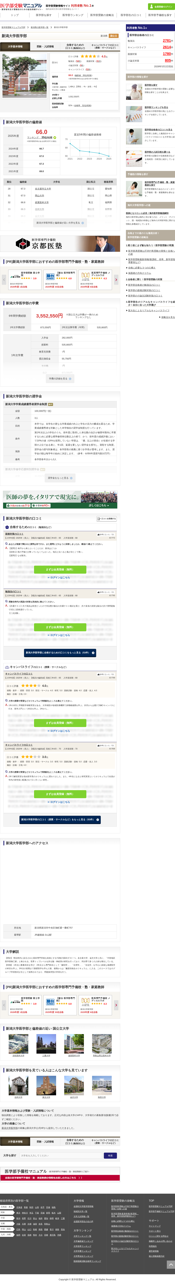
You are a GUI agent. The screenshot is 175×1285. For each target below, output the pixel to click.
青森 (26, 1207)
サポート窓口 (155, 1231)
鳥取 (41, 1229)
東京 (18, 1213)
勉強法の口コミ (13, 591)
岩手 (42, 1207)
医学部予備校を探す (160, 15)
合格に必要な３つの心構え (142, 267)
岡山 (24, 1229)
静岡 (52, 1218)
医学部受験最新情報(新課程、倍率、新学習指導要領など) (125, 1215)
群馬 (48, 1213)
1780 (167, 54)
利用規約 (153, 1246)
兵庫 (24, 1224)
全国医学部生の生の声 (83, 1221)
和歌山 (47, 1224)
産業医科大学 (42, 202)
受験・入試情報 (45, 46)
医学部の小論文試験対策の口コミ (145, 295)
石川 (29, 1218)
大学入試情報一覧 (81, 1216)
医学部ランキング (72, 15)
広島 (18, 1229)
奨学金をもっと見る (58, 478)
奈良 (41, 1224)
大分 (41, 1235)
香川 (52, 1229)
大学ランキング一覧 (82, 1236)
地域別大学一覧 (80, 1211)
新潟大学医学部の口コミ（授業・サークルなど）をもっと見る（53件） (58, 819)
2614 (167, 47)
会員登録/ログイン (163, 7)
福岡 (18, 1235)
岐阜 (57, 1218)
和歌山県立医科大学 (102, 1055)
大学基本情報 (15, 46)
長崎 (29, 1235)
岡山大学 (39, 195)
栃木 (54, 1213)
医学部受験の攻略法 (102, 15)
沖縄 (59, 1235)
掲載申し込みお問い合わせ (160, 1241)
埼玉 (31, 1213)
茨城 (42, 1213)
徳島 (57, 1229)
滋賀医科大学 (74, 1055)
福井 (41, 1218)
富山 (35, 1218)
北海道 (19, 1207)
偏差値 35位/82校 (83, 75)
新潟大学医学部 (10, 1128)
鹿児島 (53, 1235)
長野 (24, 1218)
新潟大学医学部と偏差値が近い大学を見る (58, 222)
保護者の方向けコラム (139, 273)
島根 (35, 1229)
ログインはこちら (60, 577)
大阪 (18, 1224)
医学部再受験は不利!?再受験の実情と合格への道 (125, 1207)
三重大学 (46, 1055)
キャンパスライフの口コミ (105, 46)
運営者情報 (154, 1251)
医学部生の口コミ (131, 15)
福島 (54, 1207)
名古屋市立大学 (43, 188)
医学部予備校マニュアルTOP (162, 1211)
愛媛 (46, 1229)
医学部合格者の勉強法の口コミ (144, 285)
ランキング (41, 137)
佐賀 (24, 1235)
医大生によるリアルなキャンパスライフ (148, 310)
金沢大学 (74, 1097)
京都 (29, 1224)
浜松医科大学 (18, 1055)
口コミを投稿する (108, 519)
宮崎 (46, 1235)
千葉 (37, 1213)
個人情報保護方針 (157, 1256)
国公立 (113, 36)
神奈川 (25, 1213)
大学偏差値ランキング (83, 1241)
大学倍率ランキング (82, 1246)
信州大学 (18, 1097)
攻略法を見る (168, 317)
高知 (63, 1229)
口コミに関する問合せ (158, 1236)
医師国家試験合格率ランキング (87, 1261)
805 (168, 60)
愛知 (46, 1218)
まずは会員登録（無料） (60, 569)
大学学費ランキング (82, 1251)
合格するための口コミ (75, 46)
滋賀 (35, 1224)
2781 (167, 40)
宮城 (48, 1207)
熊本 (35, 1235)
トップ (15, 15)
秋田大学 (102, 1097)
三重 (63, 1218)
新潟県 (104, 36)
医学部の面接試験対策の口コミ (144, 290)
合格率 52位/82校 (82, 105)
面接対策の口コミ (14, 534)
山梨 (59, 1213)
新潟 (18, 1218)
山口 (29, 1229)
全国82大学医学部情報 (83, 1206)
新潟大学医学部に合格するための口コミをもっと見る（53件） (58, 652)
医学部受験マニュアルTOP (161, 1206)
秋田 (31, 1207)
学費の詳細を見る (58, 378)
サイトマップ (155, 1226)
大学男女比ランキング (83, 1256)
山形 (37, 1207)
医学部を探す (44, 15)
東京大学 (46, 1097)
